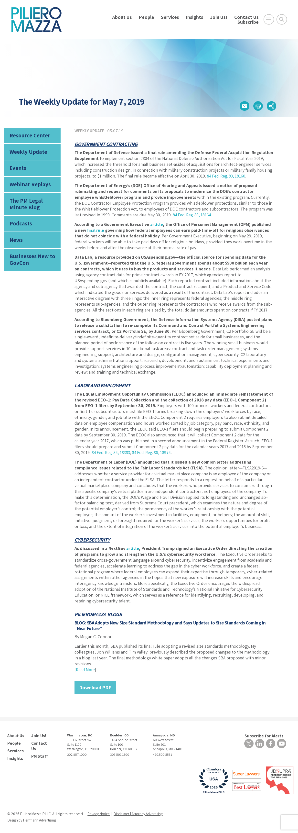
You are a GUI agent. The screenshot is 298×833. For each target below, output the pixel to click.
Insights (194, 17)
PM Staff (38, 749)
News (16, 244)
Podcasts (20, 227)
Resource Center (29, 136)
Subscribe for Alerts (264, 736)
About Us (122, 17)
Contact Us (246, 17)
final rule (96, 230)
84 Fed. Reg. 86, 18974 (154, 452)
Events (18, 169)
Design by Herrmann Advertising (34, 818)
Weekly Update (27, 152)
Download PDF (95, 687)
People (146, 17)
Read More (86, 669)
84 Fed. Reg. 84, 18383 (112, 452)
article (156, 224)
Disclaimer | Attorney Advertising (142, 812)
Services (170, 17)
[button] (240, 105)
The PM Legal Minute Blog (25, 206)
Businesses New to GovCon (32, 264)
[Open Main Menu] (269, 19)
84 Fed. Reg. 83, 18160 (227, 176)
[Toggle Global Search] (282, 19)
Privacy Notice (99, 812)
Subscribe (248, 22)
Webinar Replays (29, 186)
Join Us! (218, 17)
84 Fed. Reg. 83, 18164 (193, 215)
